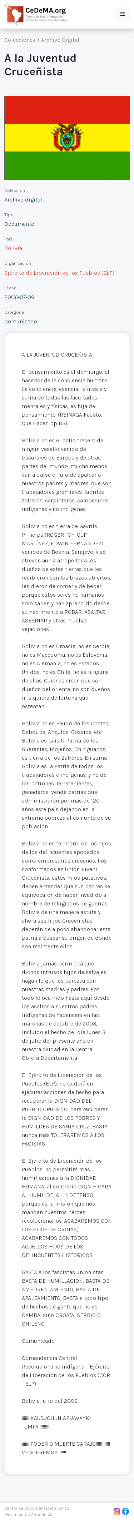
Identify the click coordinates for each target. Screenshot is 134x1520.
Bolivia (13, 248)
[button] (122, 14)
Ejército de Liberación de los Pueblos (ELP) (59, 272)
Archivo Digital (60, 39)
